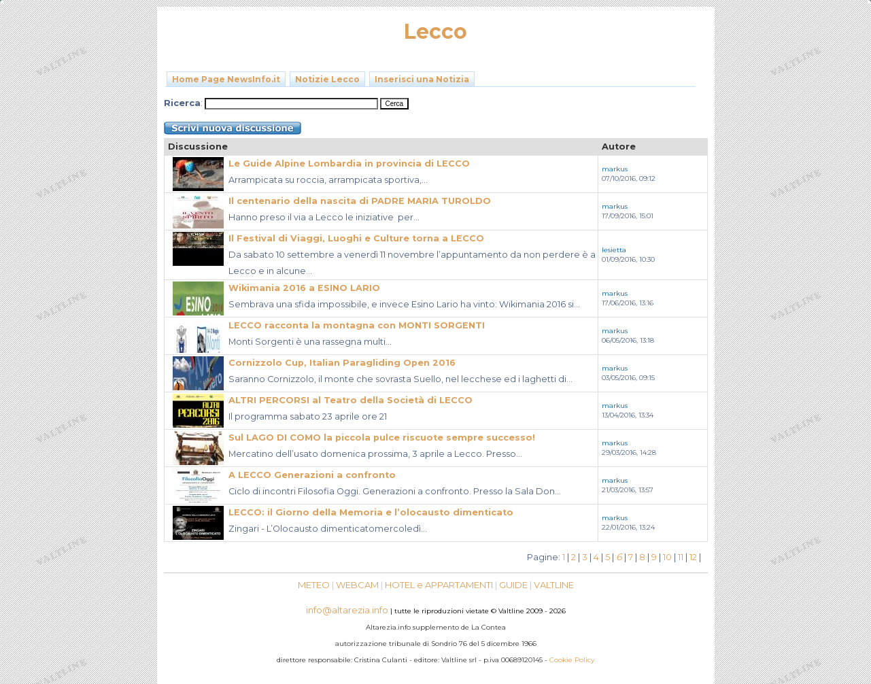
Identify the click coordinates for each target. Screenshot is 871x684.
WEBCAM (357, 584)
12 (693, 557)
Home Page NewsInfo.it (226, 79)
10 (667, 557)
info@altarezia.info (347, 609)
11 (680, 557)
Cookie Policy (571, 659)
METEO (314, 584)
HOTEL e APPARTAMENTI (439, 584)
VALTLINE (554, 584)
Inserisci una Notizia (422, 79)
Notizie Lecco (327, 79)
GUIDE (513, 584)
